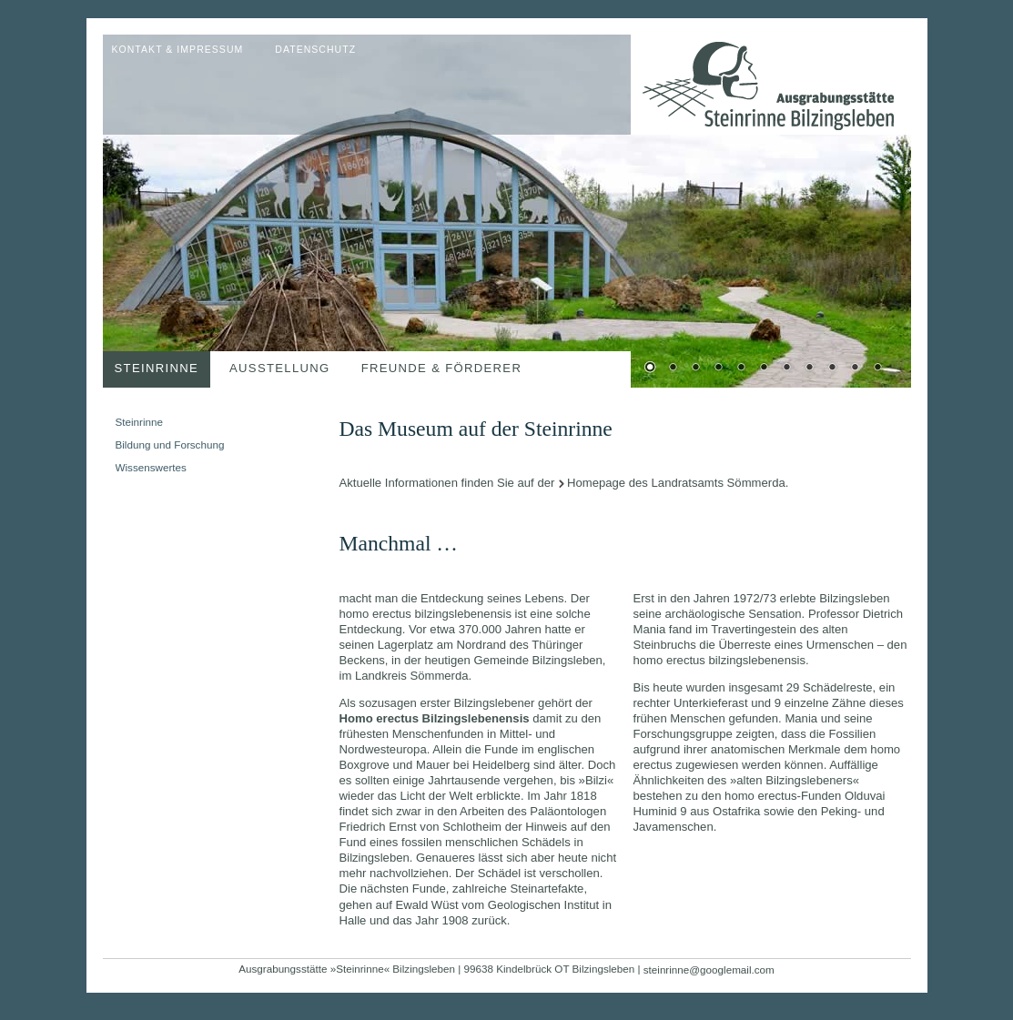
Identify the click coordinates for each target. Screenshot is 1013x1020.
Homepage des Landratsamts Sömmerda (676, 483)
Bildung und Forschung (170, 444)
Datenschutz (315, 50)
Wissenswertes (151, 467)
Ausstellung (279, 368)
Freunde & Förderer (441, 368)
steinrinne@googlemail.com (709, 969)
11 (877, 369)
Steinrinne (157, 368)
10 (855, 369)
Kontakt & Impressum (178, 50)
